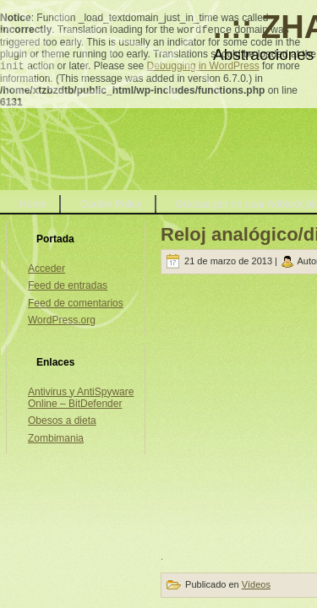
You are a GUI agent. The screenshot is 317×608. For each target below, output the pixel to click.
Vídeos (256, 584)
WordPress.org (62, 320)
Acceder (46, 268)
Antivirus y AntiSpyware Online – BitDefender (81, 398)
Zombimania (56, 438)
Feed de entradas (67, 285)
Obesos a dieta (62, 420)
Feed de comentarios (75, 303)
